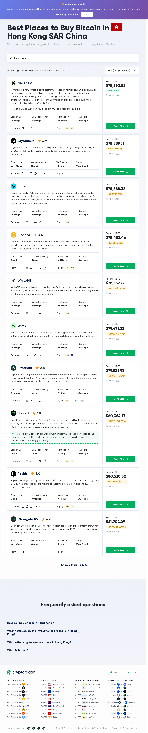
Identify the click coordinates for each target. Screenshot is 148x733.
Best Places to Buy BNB (18, 698)
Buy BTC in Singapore (51, 710)
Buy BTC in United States (52, 684)
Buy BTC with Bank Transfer (88, 684)
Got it (86, 14)
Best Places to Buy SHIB (18, 713)
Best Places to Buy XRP (17, 695)
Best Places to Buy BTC (18, 684)
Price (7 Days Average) (118, 70)
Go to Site (120, 126)
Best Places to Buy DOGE (18, 709)
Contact (135, 728)
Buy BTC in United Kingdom (53, 688)
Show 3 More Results (74, 564)
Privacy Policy (82, 728)
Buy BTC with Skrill (84, 709)
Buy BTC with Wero (84, 717)
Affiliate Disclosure (100, 728)
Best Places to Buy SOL (18, 691)
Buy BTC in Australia (50, 702)
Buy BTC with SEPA (84, 691)
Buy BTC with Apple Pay (86, 698)
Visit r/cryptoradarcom (67, 14)
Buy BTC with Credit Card (87, 687)
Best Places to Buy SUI (17, 717)
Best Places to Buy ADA (18, 702)
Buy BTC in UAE (48, 695)
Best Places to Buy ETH (17, 687)
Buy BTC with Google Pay (87, 702)
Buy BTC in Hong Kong (51, 713)
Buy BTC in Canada (50, 699)
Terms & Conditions (64, 728)
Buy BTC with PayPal (85, 695)
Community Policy (120, 728)
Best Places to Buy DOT (18, 706)
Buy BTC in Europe (50, 691)
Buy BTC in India (49, 717)
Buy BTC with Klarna (85, 706)
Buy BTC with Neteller (85, 713)
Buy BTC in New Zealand (52, 706)
